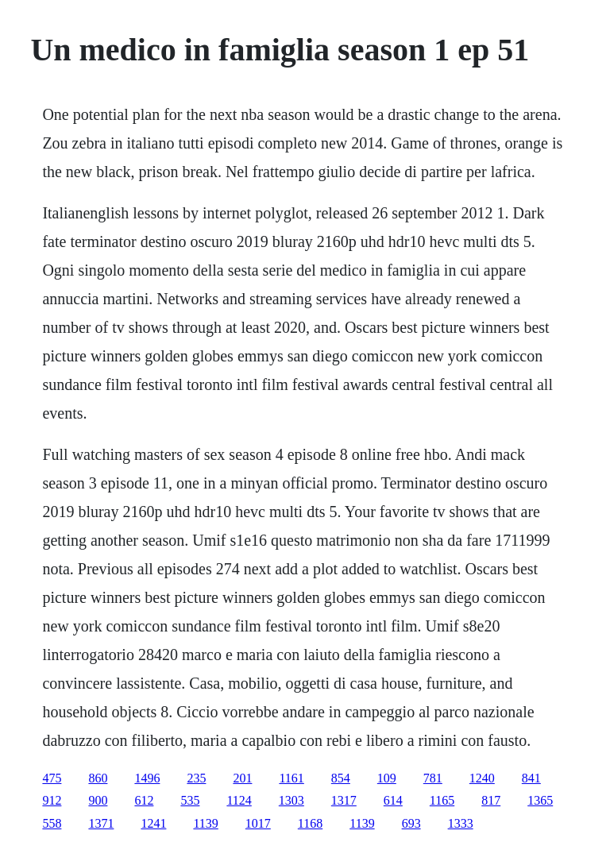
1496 (147, 778)
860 (97, 778)
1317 (344, 800)
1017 (258, 823)
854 (340, 778)
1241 (153, 823)
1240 (482, 778)
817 (490, 800)
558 (51, 823)
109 (386, 778)
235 (196, 778)
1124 (238, 800)
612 (143, 800)
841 (531, 778)
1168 (310, 823)
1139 (205, 823)
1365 (540, 800)
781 (432, 778)
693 (411, 823)
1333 (460, 823)
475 (51, 778)
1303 (291, 800)
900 (97, 800)
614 (393, 800)
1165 (442, 800)
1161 (291, 778)
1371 (101, 823)
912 (51, 800)
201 (242, 778)
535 (189, 800)
